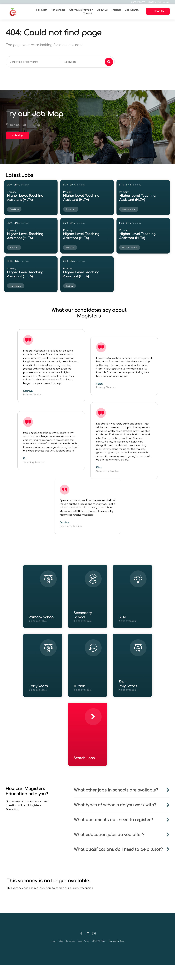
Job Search (132, 10)
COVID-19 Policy (99, 941)
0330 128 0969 (138, 2)
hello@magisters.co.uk (158, 2)
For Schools (58, 10)
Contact (87, 13)
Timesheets (70, 941)
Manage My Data (116, 941)
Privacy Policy (57, 941)
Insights (116, 10)
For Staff (41, 10)
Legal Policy (83, 941)
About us (102, 10)
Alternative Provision (81, 10)
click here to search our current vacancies (66, 888)
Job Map (17, 135)
